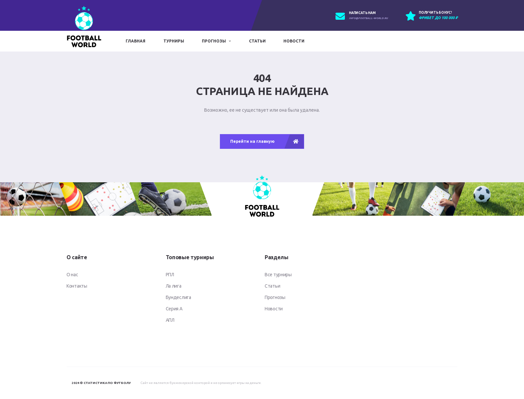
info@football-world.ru (368, 18)
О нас (72, 274)
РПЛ (170, 274)
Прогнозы (214, 41)
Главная (135, 41)
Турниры (173, 41)
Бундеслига (178, 297)
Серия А (174, 308)
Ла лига (173, 286)
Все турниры (278, 274)
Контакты (77, 286)
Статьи (257, 41)
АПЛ (170, 320)
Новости (293, 41)
